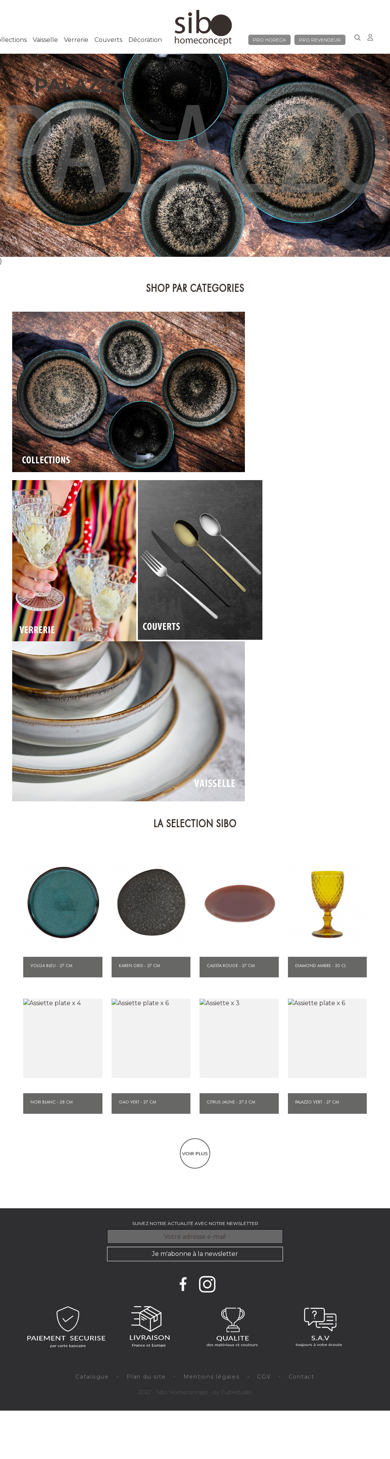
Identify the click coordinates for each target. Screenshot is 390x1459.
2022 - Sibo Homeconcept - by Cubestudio (195, 1392)
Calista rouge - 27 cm (231, 966)
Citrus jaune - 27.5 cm (231, 1102)
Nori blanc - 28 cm (51, 1102)
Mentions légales (212, 1376)
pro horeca (269, 40)
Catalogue (92, 1376)
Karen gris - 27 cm (139, 966)
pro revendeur (320, 40)
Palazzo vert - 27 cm (317, 1102)
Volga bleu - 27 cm (51, 966)
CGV (264, 1376)
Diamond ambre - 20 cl (320, 966)
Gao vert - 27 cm (137, 1102)
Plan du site (146, 1376)
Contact (302, 1376)
